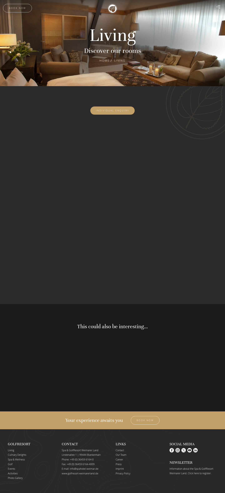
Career (119, 459)
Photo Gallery (15, 478)
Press (119, 464)
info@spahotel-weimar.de (84, 468)
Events (11, 468)
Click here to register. (199, 473)
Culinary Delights (17, 455)
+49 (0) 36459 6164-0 (82, 459)
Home (105, 60)
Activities (13, 473)
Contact (120, 450)
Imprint (120, 468)
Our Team (121, 455)
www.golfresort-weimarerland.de (80, 473)
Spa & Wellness (16, 459)
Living (11, 450)
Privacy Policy (123, 473)
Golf (10, 464)
